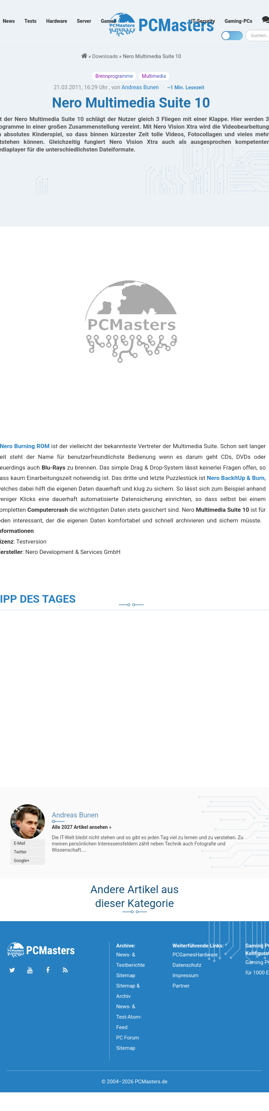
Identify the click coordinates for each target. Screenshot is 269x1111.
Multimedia (154, 76)
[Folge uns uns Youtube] (30, 970)
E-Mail (19, 843)
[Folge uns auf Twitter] (12, 970)
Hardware (56, 21)
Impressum (186, 975)
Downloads (105, 56)
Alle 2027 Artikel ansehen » (82, 827)
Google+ (21, 860)
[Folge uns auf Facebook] (47, 970)
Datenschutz (187, 965)
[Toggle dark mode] (232, 35)
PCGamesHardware (195, 955)
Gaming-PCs (238, 21)
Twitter (20, 852)
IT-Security (203, 21)
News (9, 21)
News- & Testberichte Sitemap (130, 965)
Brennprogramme (114, 76)
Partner (181, 986)
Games (108, 21)
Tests (31, 21)
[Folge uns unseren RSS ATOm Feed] (65, 970)
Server (84, 21)
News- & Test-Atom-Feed (129, 1016)
